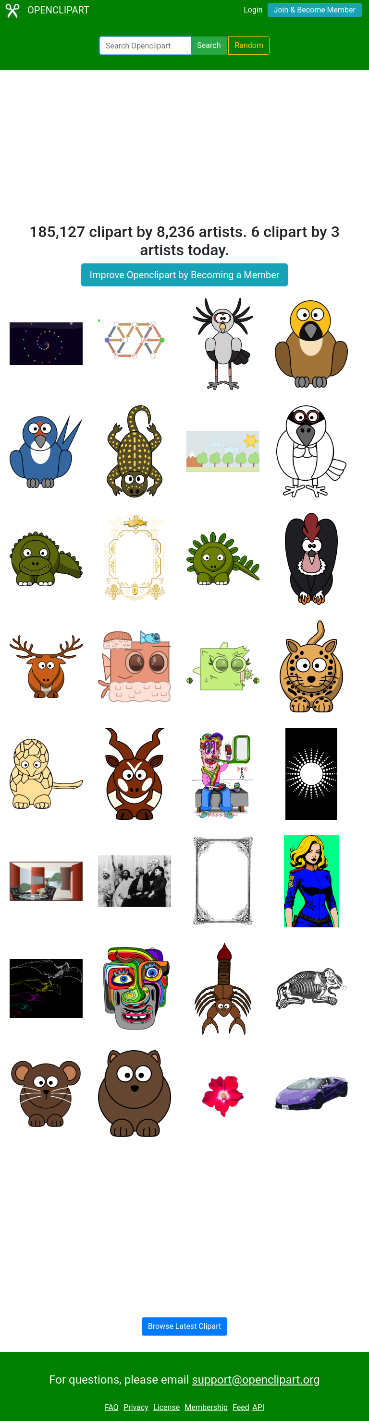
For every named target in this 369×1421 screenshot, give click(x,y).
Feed (241, 1407)
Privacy (135, 1407)
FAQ (112, 1407)
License (166, 1407)
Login (253, 9)
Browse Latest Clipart (184, 1326)
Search (209, 45)
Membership (205, 1407)
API (258, 1407)
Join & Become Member (315, 9)
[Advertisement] (184, 150)
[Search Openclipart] (145, 45)
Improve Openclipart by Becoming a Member (184, 275)
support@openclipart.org (256, 1379)
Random (248, 45)
